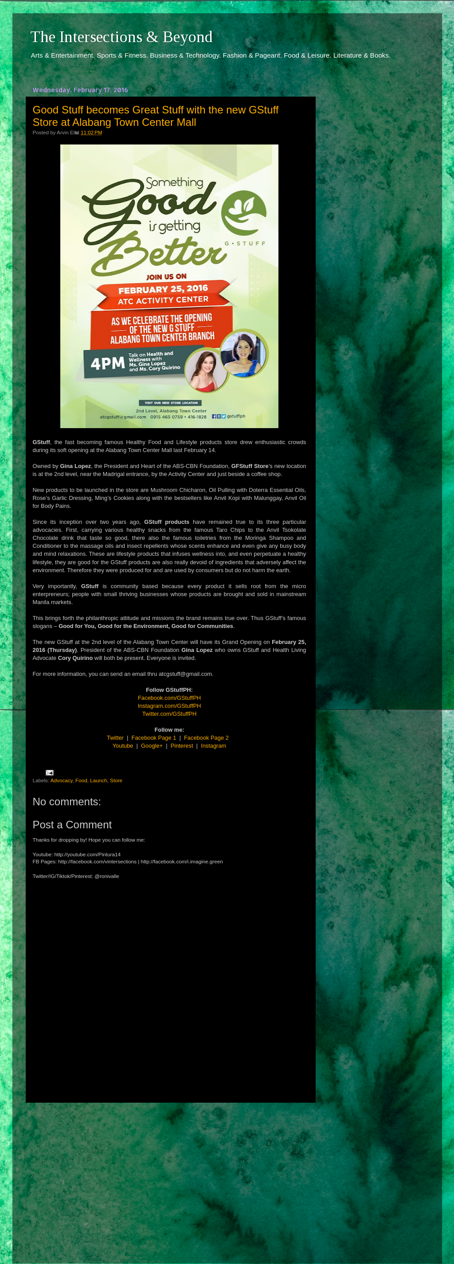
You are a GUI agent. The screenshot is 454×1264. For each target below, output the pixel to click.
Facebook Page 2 (206, 737)
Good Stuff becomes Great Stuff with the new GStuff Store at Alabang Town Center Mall (156, 116)
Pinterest (182, 745)
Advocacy (62, 780)
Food (81, 780)
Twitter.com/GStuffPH (169, 713)
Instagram (213, 745)
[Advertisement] (169, 1175)
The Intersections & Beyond (121, 37)
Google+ (152, 745)
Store (116, 780)
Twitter (115, 737)
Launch (98, 780)
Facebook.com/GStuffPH (169, 697)
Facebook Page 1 (154, 737)
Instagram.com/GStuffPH (169, 705)
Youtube (123, 745)
